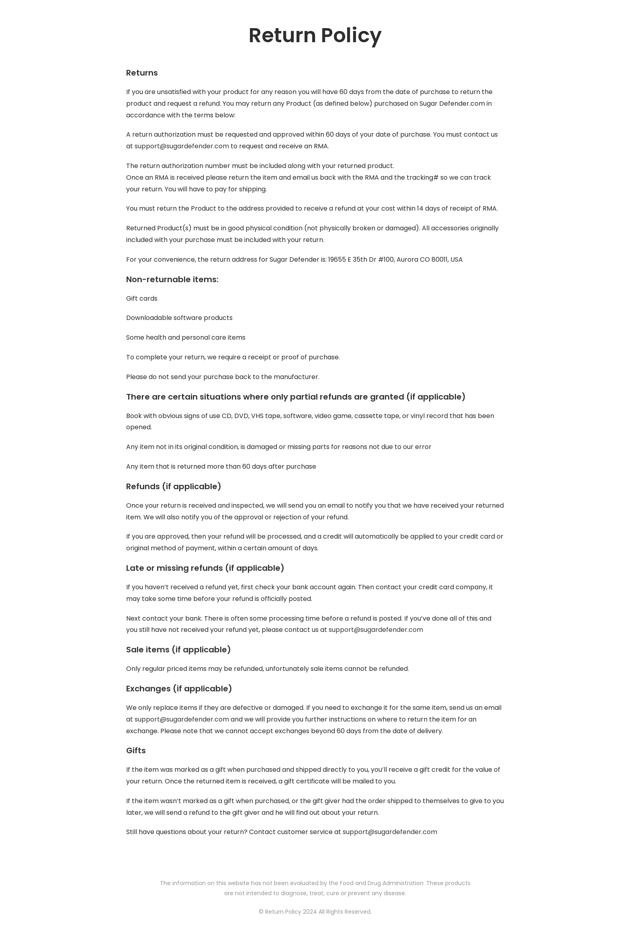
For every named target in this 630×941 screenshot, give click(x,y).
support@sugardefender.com (182, 146)
